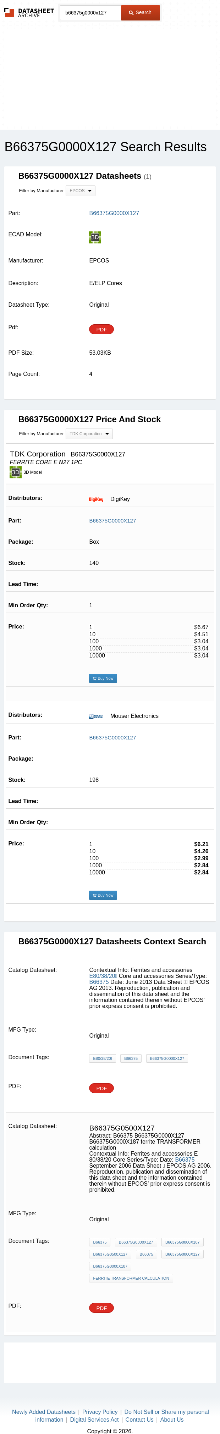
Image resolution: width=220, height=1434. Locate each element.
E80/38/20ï (102, 1058)
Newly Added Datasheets (44, 1412)
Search (140, 12)
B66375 (99, 982)
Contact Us (140, 1420)
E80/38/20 (103, 976)
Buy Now (103, 678)
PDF (101, 329)
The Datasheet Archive (29, 12)
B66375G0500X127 (110, 1254)
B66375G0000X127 (112, 521)
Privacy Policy (100, 1412)
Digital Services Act (94, 1420)
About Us (172, 1420)
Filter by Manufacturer (41, 190)
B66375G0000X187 (182, 1242)
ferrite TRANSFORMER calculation (131, 1278)
